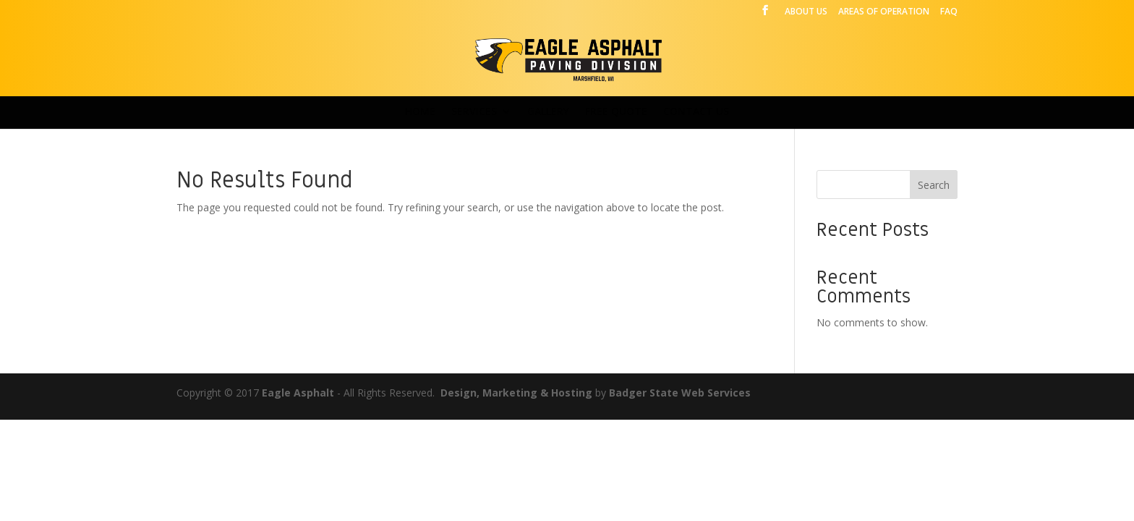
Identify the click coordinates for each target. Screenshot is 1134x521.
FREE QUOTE (616, 112)
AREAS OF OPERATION (883, 12)
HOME (420, 112)
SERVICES (474, 112)
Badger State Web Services (680, 392)
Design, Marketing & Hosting (516, 392)
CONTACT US (696, 112)
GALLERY (548, 112)
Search (934, 185)
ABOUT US (806, 12)
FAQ (949, 12)
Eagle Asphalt (298, 392)
